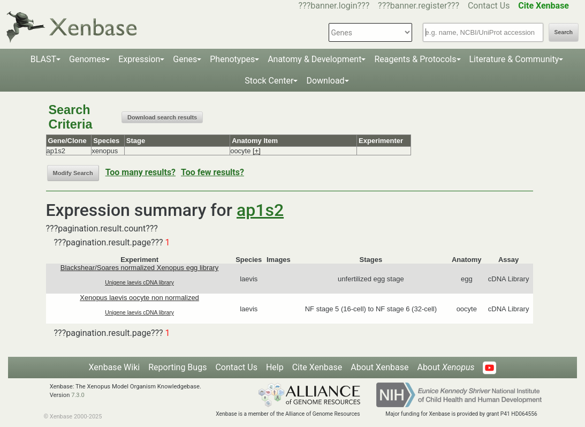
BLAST (43, 59)
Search (563, 32)
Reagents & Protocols (415, 59)
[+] (257, 151)
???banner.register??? (418, 6)
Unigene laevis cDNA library (139, 283)
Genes (185, 59)
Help (275, 367)
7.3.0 (78, 395)
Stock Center (269, 81)
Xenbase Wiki (114, 367)
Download (325, 81)
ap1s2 (260, 210)
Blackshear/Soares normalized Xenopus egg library (139, 268)
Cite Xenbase (317, 367)
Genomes (87, 59)
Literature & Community (514, 59)
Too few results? (212, 172)
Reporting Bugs (177, 367)
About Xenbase (379, 367)
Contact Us (489, 6)
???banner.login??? (334, 6)
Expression (139, 59)
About (445, 367)
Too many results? (140, 172)
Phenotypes (232, 59)
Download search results (162, 117)
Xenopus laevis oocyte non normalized (139, 298)
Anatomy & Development (314, 59)
